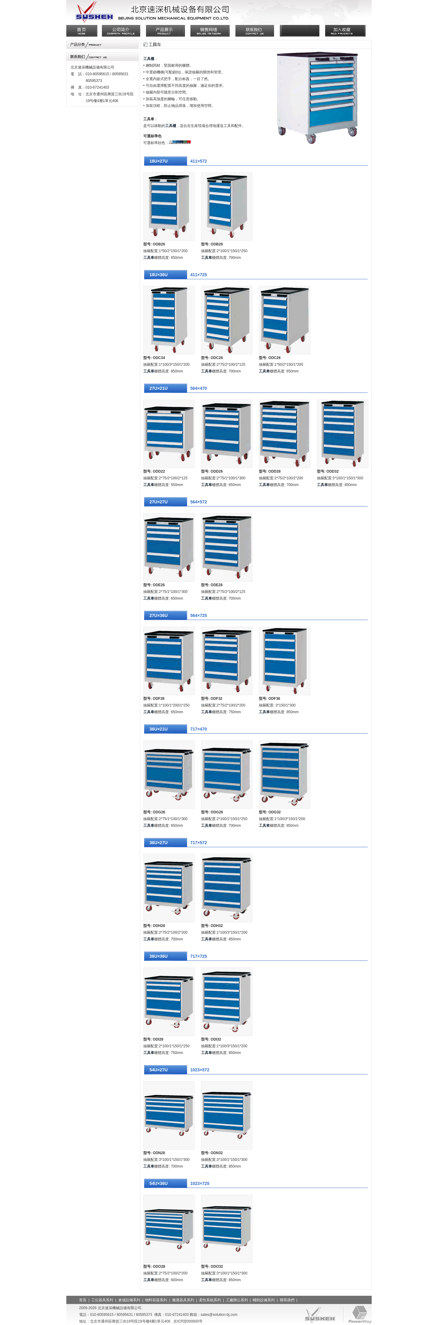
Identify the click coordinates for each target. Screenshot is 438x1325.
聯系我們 (287, 1300)
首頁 (82, 1300)
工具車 (148, 257)
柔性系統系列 (210, 1300)
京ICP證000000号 (188, 1321)
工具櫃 (148, 59)
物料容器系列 (156, 1300)
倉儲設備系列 (129, 1300)
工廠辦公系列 (237, 1300)
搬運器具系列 (183, 1300)
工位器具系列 (102, 1300)
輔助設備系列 (264, 1300)
